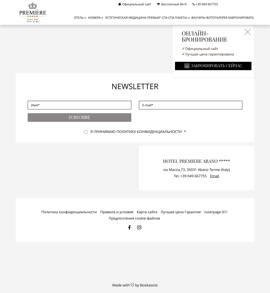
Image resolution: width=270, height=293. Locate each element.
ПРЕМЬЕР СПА (157, 18)
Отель (78, 18)
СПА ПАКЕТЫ (177, 18)
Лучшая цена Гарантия (181, 212)
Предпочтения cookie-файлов (134, 218)
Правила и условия (116, 212)
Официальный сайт (134, 4)
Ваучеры (198, 18)
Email (214, 176)
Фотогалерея (216, 18)
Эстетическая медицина (125, 18)
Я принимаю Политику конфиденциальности (136, 131)
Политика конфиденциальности (69, 212)
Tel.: (190, 176)
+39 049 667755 (205, 4)
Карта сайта (147, 212)
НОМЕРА (94, 18)
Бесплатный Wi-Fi (172, 4)
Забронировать (241, 18)
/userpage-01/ (216, 212)
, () (196, 169)
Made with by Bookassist (134, 285)
